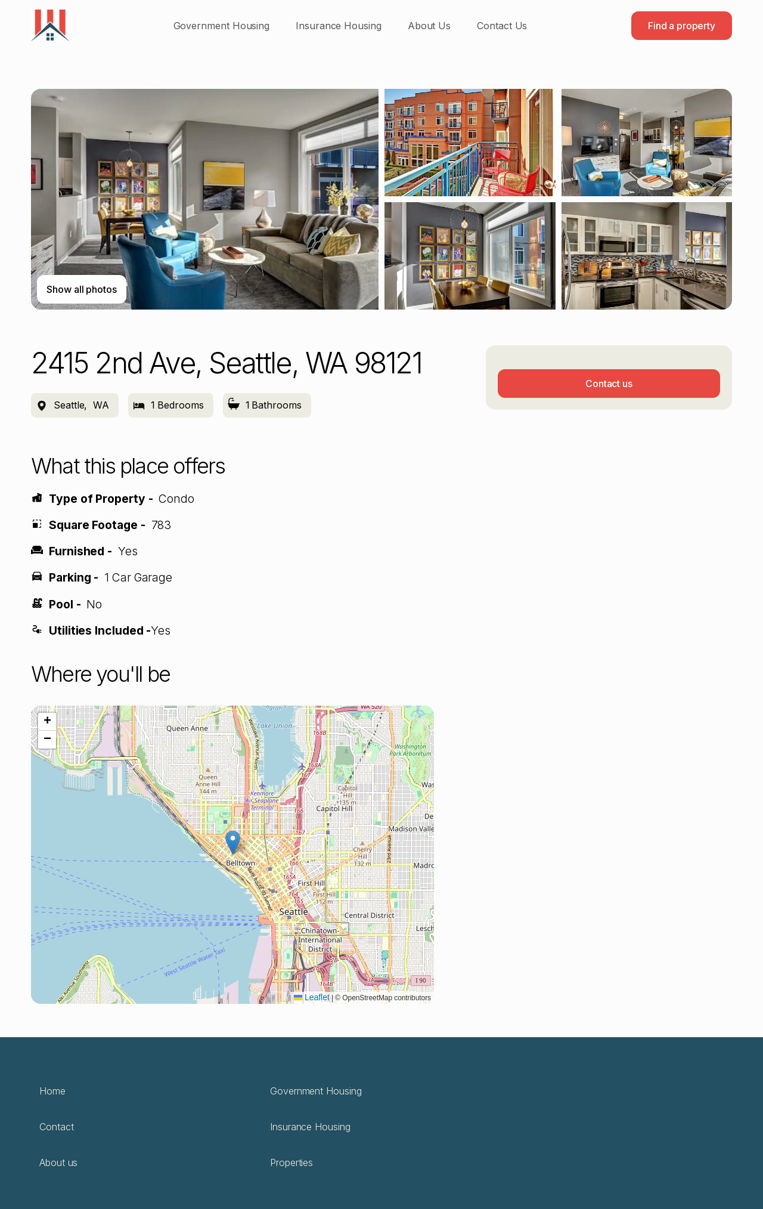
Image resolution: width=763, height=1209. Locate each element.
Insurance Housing (339, 26)
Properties (291, 1162)
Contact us (608, 383)
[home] (50, 25)
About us (58, 1162)
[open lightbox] (381, 199)
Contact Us (502, 26)
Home (52, 1091)
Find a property (681, 26)
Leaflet (312, 997)
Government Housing (221, 26)
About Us (429, 26)
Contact (56, 1127)
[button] (232, 842)
